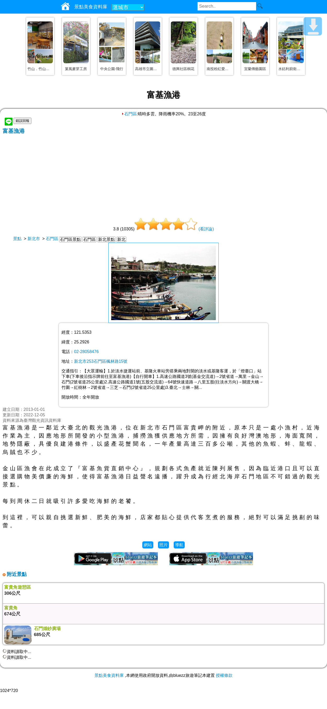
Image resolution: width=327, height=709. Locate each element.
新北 (121, 239)
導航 (179, 545)
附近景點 (16, 574)
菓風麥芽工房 (76, 69)
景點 (17, 238)
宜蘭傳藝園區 (255, 69)
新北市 (33, 238)
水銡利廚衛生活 (291, 69)
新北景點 (106, 239)
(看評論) (206, 229)
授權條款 (224, 675)
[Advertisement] (163, 174)
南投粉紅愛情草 (219, 69)
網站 (148, 545)
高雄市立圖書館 (147, 69)
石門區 (129, 114)
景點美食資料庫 (109, 675)
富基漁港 (14, 131)
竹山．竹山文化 (40, 69)
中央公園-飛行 (111, 69)
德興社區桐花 (183, 69)
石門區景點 (70, 239)
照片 (163, 545)
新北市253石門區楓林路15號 (101, 361)
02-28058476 (86, 351)
